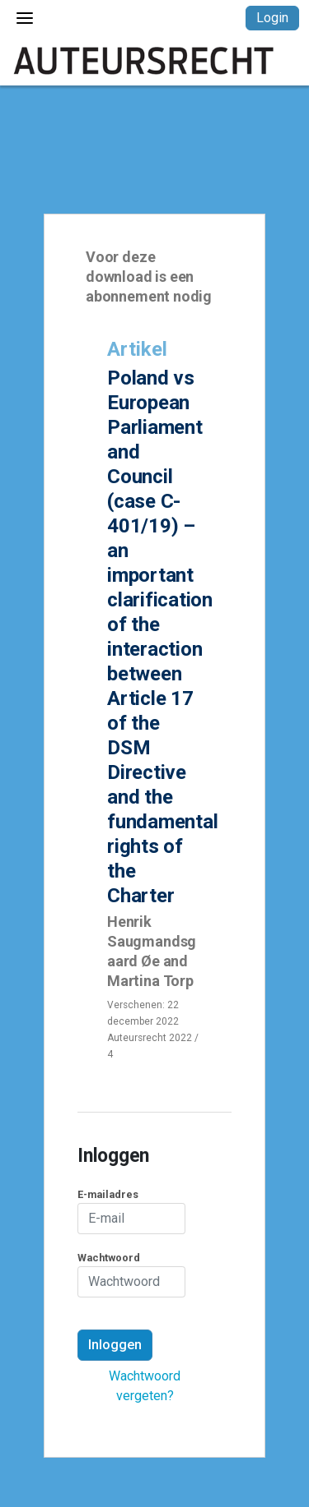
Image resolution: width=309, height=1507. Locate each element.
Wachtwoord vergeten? (144, 1385)
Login (272, 17)
